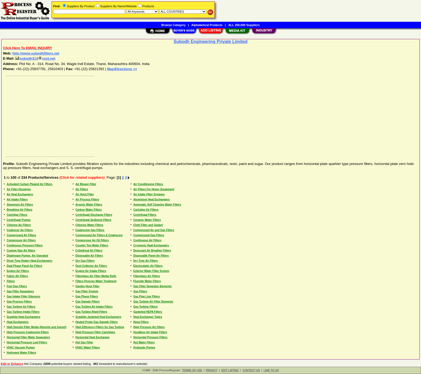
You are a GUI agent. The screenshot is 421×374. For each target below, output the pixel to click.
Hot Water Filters (144, 342)
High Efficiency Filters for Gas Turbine (99, 327)
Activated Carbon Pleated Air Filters (29, 184)
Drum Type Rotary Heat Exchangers (29, 260)
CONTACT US (251, 370)
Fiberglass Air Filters (146, 276)
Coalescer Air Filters (20, 230)
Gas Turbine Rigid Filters (91, 311)
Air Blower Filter (85, 184)
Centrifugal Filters (145, 214)
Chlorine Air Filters (19, 225)
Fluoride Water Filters (147, 281)
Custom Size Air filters (21, 250)
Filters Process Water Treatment (95, 281)
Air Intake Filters (17, 199)
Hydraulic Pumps (144, 347)
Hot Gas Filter (84, 342)
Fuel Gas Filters (17, 286)
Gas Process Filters (19, 301)
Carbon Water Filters (88, 209)
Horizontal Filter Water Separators (28, 337)
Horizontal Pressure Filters (150, 337)
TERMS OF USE (192, 370)
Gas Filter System (86, 291)
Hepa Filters (141, 322)
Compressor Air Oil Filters (92, 240)
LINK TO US (271, 370)
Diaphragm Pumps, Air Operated (27, 255)
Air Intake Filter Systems (149, 194)
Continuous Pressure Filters (25, 245)
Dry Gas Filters (85, 260)
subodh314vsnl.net (35, 58)
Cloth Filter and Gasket (148, 225)
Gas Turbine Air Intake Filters (93, 306)
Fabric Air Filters (17, 276)
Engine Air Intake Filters (90, 270)
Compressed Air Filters (21, 235)
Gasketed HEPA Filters (147, 311)
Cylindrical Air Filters (88, 250)
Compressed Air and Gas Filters (153, 230)
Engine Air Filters (18, 270)
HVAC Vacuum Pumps (21, 347)
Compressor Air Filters (21, 240)
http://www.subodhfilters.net (35, 53)
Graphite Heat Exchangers (23, 316)
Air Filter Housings (19, 189)
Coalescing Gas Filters (89, 230)
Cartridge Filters (17, 214)
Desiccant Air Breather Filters (152, 250)
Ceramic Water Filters (147, 219)
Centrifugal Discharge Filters (93, 214)
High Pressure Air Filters (149, 327)
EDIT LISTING (230, 370)
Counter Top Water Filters (91, 245)
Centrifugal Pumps (19, 219)
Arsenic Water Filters (88, 204)
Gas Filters (140, 291)
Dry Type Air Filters (145, 260)
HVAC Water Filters (87, 347)
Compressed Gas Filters (148, 235)
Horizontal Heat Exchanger (92, 337)
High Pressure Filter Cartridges (95, 332)
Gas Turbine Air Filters (21, 306)
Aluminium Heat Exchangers (151, 199)
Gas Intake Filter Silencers (23, 296)
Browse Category (173, 25)
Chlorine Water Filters (89, 225)
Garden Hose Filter (87, 286)
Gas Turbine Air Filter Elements (153, 301)
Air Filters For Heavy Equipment (153, 189)
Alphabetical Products (207, 25)
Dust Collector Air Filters (91, 265)
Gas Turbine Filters (145, 306)
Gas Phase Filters (86, 296)
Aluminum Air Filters (20, 204)
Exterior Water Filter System (151, 270)
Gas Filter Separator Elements (152, 286)
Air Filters (81, 189)
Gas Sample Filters (87, 301)
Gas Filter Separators (20, 291)
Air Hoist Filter (84, 194)
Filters (11, 281)
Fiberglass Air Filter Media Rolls (95, 276)
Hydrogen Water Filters (21, 352)
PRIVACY (212, 370)
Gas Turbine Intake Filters (23, 311)
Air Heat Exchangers (20, 194)
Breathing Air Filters (19, 209)
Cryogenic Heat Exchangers (151, 245)
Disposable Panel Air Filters (151, 255)
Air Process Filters (87, 199)
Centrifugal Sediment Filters (93, 219)
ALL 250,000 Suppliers (244, 25)
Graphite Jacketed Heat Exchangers (98, 316)
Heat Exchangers (17, 322)
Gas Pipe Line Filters (146, 296)
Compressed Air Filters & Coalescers (99, 235)
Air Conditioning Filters (148, 184)
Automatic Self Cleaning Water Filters (157, 204)
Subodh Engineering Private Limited (210, 41)
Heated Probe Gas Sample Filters (96, 322)
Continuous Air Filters (147, 240)
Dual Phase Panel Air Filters (24, 265)
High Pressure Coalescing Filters (28, 332)
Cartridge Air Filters (146, 209)
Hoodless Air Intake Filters (150, 332)
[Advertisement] (164, 115)
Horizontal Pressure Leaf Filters (27, 342)
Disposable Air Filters (89, 255)
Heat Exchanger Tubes (147, 316)
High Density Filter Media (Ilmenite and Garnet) (36, 327)
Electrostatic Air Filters (148, 265)
